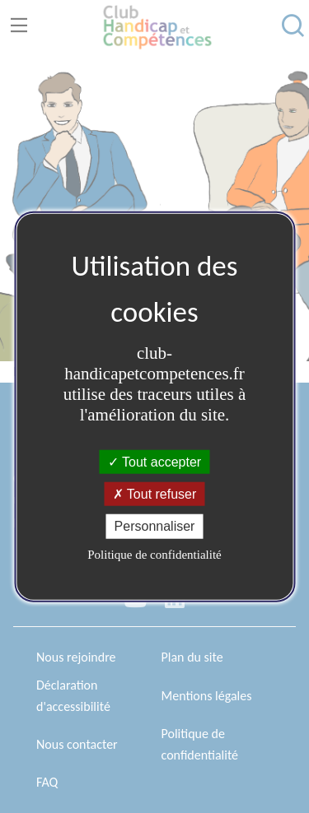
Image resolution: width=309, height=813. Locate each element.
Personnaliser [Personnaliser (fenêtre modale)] (155, 526)
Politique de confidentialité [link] (154, 553)
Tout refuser (155, 494)
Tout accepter (154, 462)
